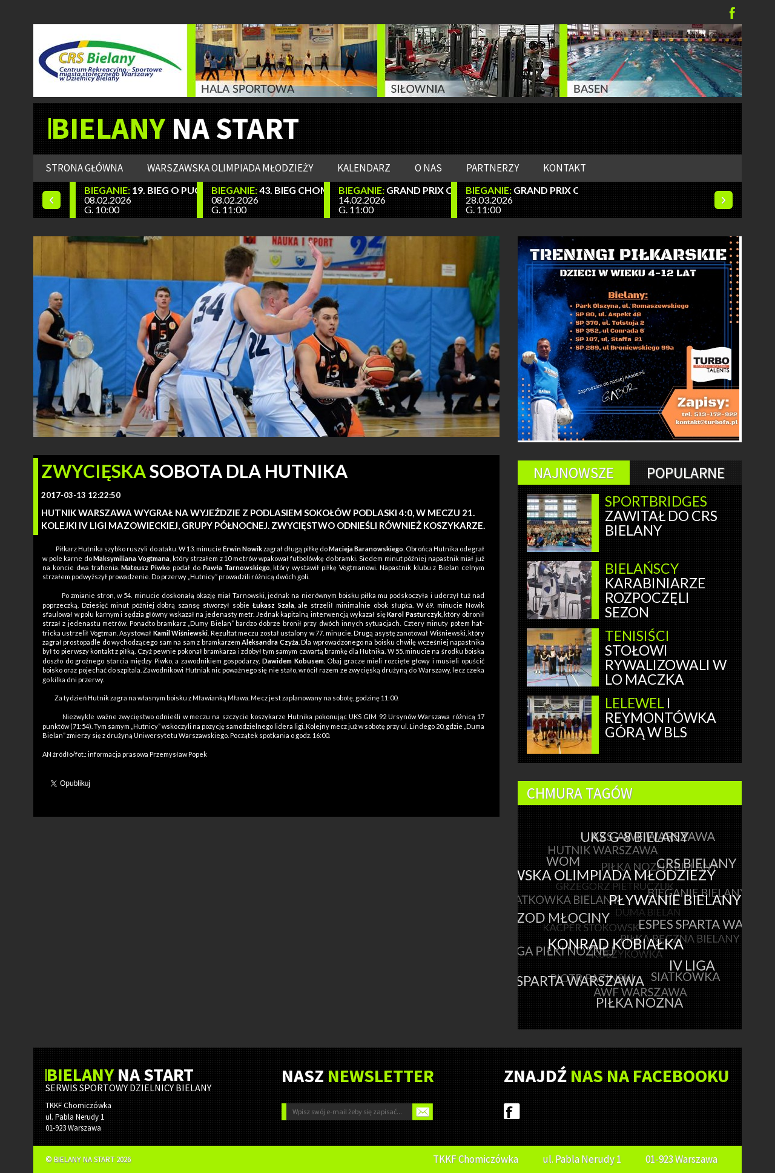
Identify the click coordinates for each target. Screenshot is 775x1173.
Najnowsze (573, 472)
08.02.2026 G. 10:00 (140, 199)
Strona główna (84, 167)
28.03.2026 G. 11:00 (522, 199)
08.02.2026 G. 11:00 (267, 199)
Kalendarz (364, 167)
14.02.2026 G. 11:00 (394, 199)
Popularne (686, 472)
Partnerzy (492, 167)
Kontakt (564, 167)
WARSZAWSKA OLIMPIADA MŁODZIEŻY (230, 167)
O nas (428, 167)
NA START (175, 128)
